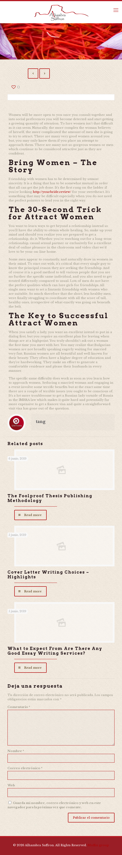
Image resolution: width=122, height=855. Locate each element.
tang (40, 421)
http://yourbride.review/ (52, 192)
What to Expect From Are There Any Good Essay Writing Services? (54, 651)
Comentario (18, 707)
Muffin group (98, 845)
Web (11, 785)
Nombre (15, 751)
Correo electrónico (24, 768)
